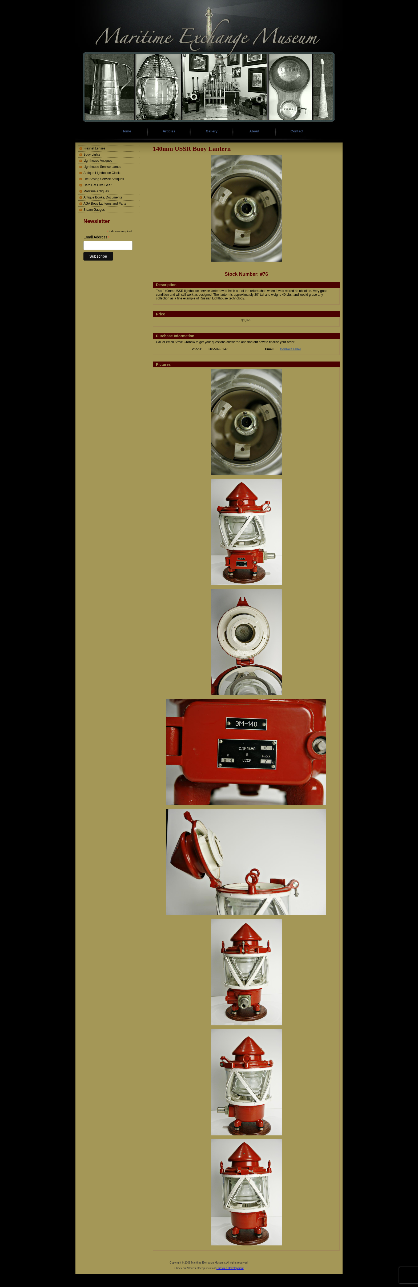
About (254, 131)
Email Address (96, 237)
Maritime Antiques (96, 191)
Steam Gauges (94, 210)
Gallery (212, 131)
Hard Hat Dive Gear (97, 185)
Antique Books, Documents (102, 197)
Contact (297, 131)
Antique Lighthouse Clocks (102, 173)
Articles (169, 131)
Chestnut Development (230, 1268)
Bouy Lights (91, 154)
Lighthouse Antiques (97, 161)
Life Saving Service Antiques (103, 179)
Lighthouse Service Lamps (102, 167)
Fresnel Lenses (94, 148)
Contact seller (290, 349)
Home (126, 131)
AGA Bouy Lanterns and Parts (104, 203)
